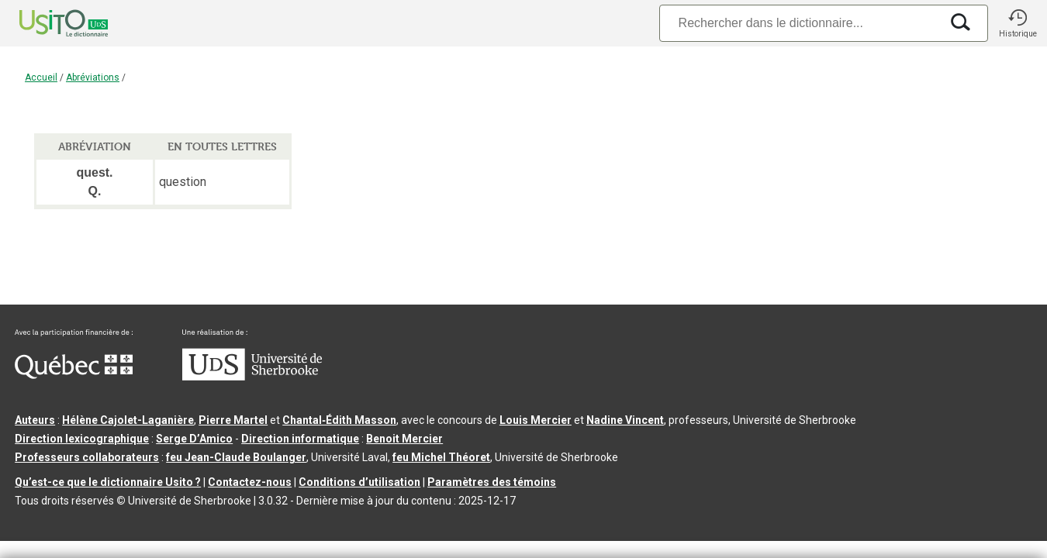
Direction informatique (300, 438)
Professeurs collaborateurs (87, 457)
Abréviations (92, 77)
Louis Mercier (535, 420)
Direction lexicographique (82, 438)
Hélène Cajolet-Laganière (128, 420)
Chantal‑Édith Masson (339, 420)
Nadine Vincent (625, 420)
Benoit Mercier (404, 438)
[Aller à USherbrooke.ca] (252, 376)
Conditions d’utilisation (359, 482)
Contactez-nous (250, 482)
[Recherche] (799, 22)
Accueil (41, 77)
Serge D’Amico (194, 438)
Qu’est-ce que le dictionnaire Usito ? (108, 482)
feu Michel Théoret (441, 457)
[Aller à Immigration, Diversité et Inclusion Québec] (74, 375)
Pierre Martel (233, 420)
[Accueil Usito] (46, 23)
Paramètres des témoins (491, 482)
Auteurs (35, 420)
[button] (1017, 23)
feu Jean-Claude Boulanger (236, 457)
